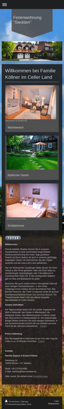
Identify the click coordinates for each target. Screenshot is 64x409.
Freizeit (43, 326)
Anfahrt (41, 341)
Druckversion (12, 401)
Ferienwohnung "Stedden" (27, 19)
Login (56, 401)
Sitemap (24, 401)
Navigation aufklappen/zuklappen (32, 4)
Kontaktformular (40, 376)
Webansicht (53, 404)
